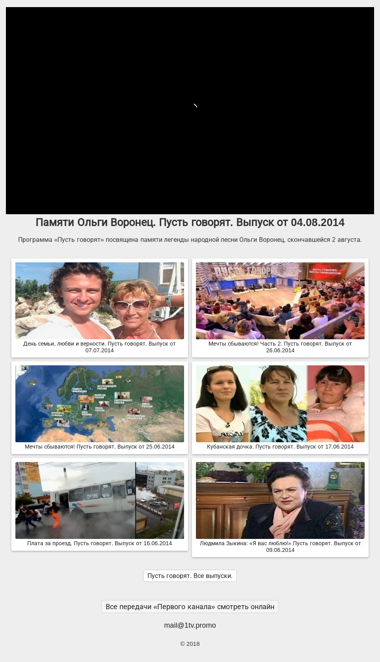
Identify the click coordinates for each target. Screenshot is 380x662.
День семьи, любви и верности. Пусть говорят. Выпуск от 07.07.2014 (99, 343)
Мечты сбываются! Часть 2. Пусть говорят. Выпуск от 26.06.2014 (280, 343)
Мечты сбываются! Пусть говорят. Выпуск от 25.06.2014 (99, 443)
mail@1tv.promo (190, 625)
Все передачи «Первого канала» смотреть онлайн (190, 606)
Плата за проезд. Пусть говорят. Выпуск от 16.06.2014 (99, 540)
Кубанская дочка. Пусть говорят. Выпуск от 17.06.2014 (280, 443)
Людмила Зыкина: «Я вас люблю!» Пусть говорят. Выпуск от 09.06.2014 (280, 543)
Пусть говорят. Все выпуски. (190, 575)
